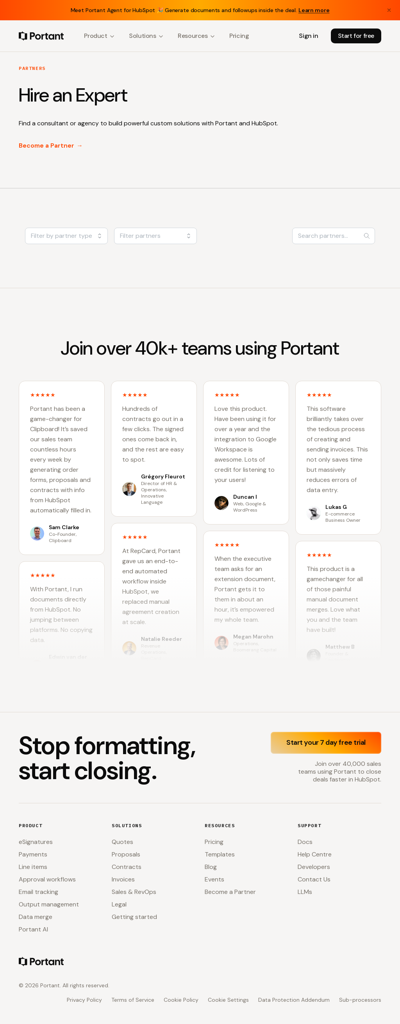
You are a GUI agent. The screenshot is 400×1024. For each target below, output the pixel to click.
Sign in (308, 36)
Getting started (134, 917)
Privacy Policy (84, 999)
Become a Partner (51, 145)
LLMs (305, 892)
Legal (119, 904)
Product (99, 36)
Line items (33, 867)
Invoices (123, 879)
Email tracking (38, 892)
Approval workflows (47, 879)
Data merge (35, 917)
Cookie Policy (181, 999)
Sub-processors (360, 999)
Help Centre (315, 854)
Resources (196, 36)
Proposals (126, 854)
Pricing (239, 36)
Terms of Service (132, 999)
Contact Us (314, 879)
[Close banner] (389, 10)
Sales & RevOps (134, 892)
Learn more (314, 10)
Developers (314, 867)
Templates (220, 854)
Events (214, 879)
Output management (49, 904)
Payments (33, 854)
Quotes (122, 842)
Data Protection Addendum (294, 999)
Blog (211, 867)
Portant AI (33, 929)
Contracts (126, 867)
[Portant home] (41, 36)
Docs (305, 842)
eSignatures (36, 842)
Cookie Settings (228, 999)
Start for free (356, 36)
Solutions (146, 36)
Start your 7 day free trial (326, 742)
